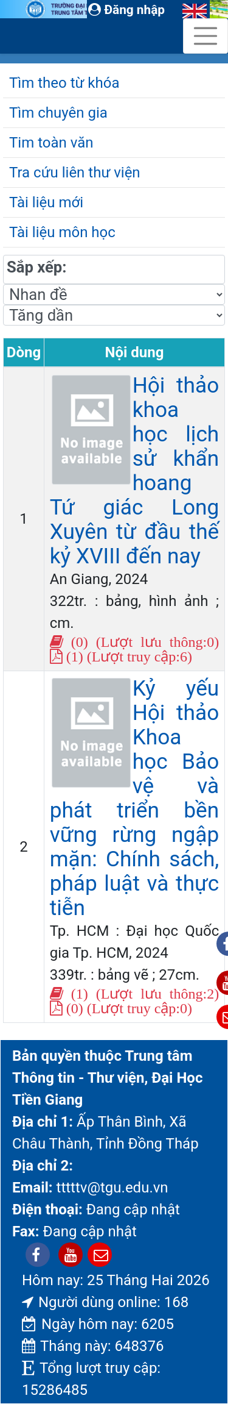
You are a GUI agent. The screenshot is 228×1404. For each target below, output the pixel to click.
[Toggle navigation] (205, 36)
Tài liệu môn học (62, 232)
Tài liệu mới (46, 202)
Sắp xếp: (36, 267)
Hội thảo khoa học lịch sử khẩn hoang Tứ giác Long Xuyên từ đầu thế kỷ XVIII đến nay (134, 470)
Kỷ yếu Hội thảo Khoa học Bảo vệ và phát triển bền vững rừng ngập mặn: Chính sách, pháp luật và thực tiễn (134, 798)
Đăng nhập (126, 9)
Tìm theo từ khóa (64, 82)
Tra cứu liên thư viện (74, 172)
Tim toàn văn (51, 142)
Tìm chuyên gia (58, 112)
